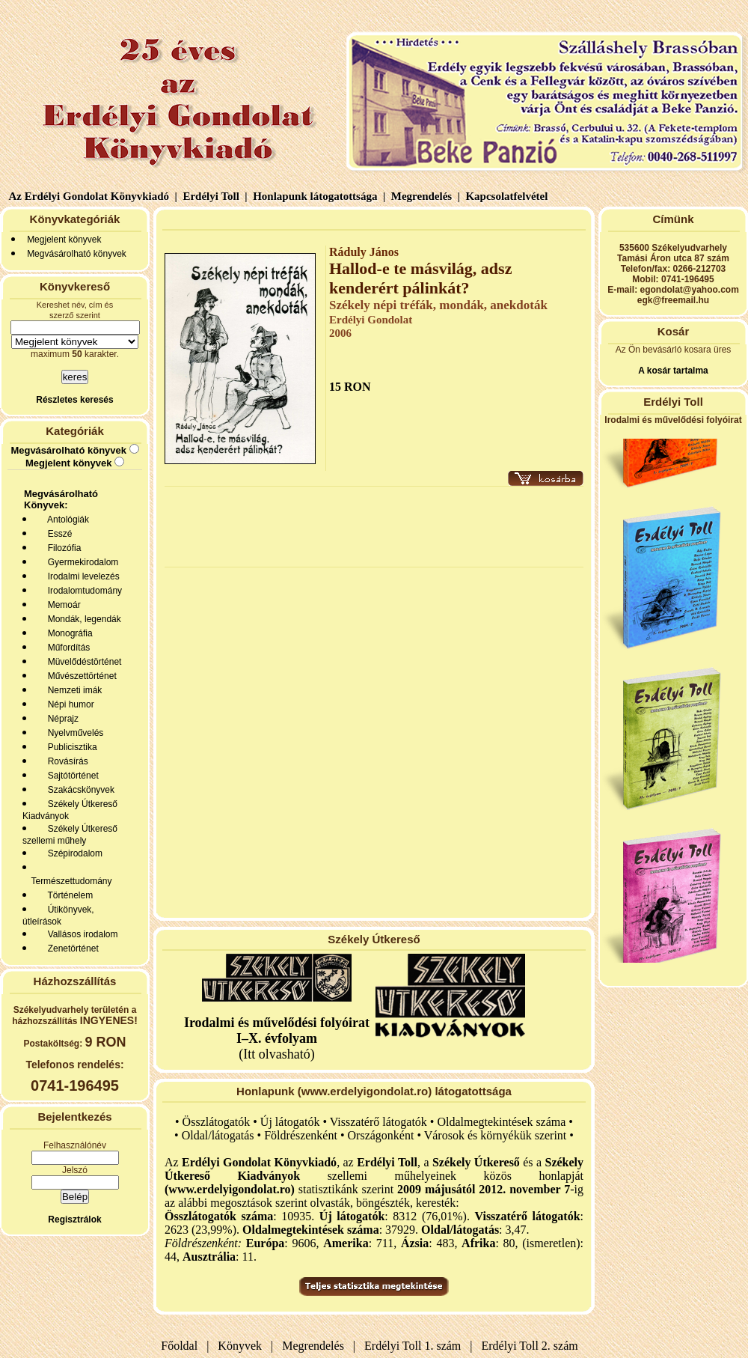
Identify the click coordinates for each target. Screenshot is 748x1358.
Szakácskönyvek (78, 790)
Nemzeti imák (72, 690)
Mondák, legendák (82, 619)
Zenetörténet (71, 948)
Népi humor (68, 704)
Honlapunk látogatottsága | (317, 196)
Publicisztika (70, 747)
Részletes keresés (74, 400)
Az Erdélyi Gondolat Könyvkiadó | (93, 196)
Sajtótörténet (71, 775)
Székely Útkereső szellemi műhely (69, 834)
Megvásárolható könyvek (76, 254)
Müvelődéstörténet (82, 662)
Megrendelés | (424, 196)
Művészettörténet (80, 676)
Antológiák (66, 519)
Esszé (57, 534)
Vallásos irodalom (80, 934)
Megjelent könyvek (64, 239)
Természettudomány (69, 881)
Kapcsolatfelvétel (508, 196)
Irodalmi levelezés (81, 576)
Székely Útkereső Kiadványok (69, 810)
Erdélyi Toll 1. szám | (415, 1345)
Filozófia (62, 548)
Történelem (68, 895)
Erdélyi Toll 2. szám (531, 1345)
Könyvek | (242, 1345)
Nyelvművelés (73, 733)
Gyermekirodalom (80, 562)
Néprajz (61, 718)
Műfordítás (66, 647)
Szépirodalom (72, 853)
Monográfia (68, 633)
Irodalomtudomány (82, 590)
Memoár (62, 605)
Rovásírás (65, 761)
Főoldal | (185, 1345)
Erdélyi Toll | (214, 196)
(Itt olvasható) (277, 1038)
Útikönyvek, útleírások (58, 915)
